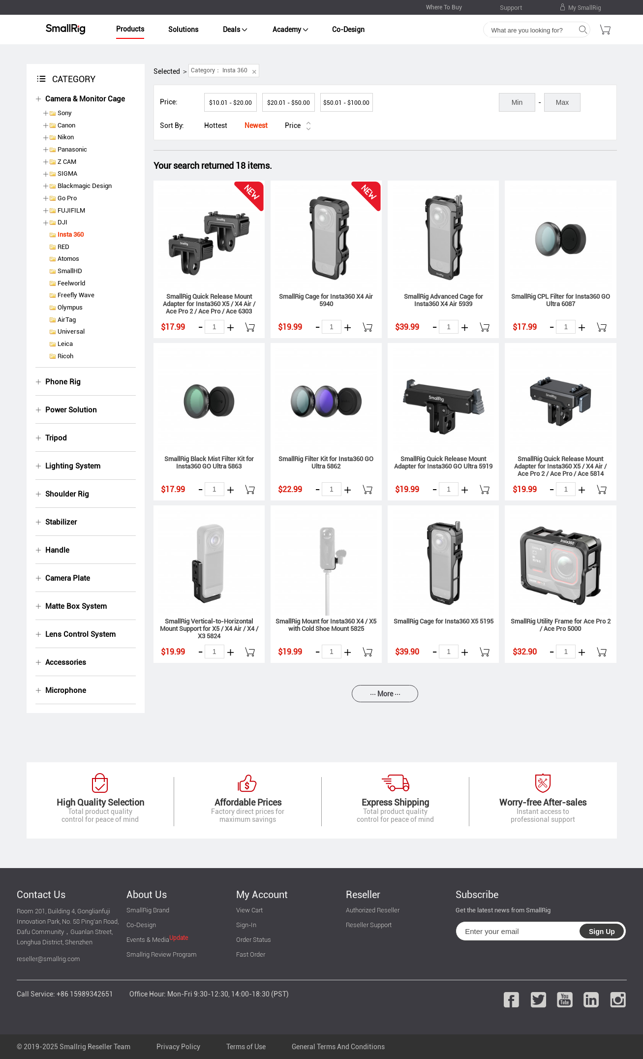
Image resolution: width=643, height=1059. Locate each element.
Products (130, 29)
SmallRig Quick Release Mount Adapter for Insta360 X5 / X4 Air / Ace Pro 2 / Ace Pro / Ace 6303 (209, 304)
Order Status (253, 939)
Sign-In (246, 925)
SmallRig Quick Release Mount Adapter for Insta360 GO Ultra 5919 (443, 462)
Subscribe (477, 895)
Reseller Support (369, 925)
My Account (262, 895)
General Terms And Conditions (338, 1047)
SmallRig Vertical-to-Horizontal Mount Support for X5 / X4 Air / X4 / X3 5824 (209, 629)
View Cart (249, 910)
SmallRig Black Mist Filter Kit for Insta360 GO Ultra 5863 (209, 462)
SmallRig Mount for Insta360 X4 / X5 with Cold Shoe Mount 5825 (326, 625)
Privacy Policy (178, 1047)
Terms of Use (246, 1047)
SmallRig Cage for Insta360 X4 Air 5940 (326, 300)
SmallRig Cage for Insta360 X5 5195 (443, 621)
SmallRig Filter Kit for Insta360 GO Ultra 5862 (325, 462)
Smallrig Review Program (161, 954)
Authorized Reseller (372, 910)
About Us (146, 895)
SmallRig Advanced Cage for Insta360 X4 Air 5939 (443, 300)
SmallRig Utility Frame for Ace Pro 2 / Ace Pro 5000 (561, 625)
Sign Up (602, 931)
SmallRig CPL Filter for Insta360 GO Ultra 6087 (560, 300)
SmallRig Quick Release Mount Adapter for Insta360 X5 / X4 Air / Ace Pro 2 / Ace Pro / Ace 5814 (560, 466)
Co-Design (348, 29)
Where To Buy (444, 7)
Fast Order (250, 954)
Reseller (363, 895)
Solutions (183, 29)
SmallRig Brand (147, 910)
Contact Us (41, 895)
